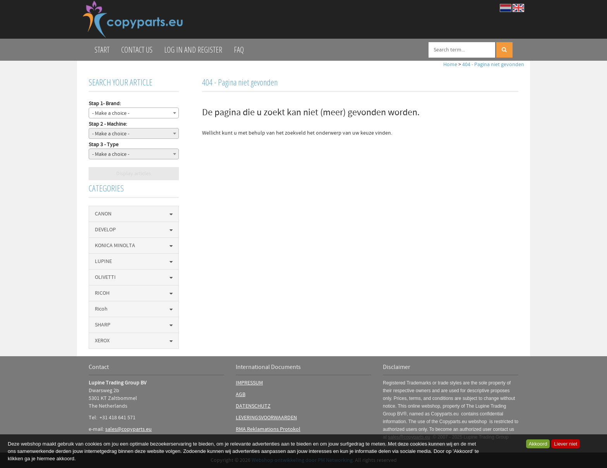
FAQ (239, 49)
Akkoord (538, 444)
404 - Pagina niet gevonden (493, 64)
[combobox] (134, 113)
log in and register (193, 49)
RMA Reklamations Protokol (268, 429)
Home (450, 64)
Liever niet (565, 444)
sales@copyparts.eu (128, 429)
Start (102, 49)
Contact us (137, 49)
